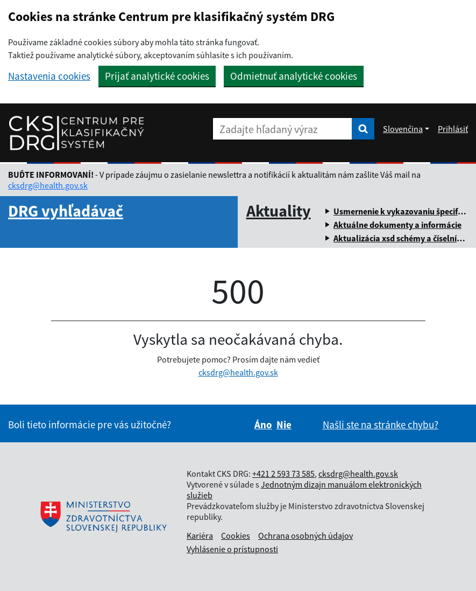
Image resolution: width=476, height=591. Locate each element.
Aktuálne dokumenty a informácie (397, 224)
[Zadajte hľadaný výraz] (282, 129)
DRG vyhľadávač (65, 211)
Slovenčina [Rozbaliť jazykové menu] (403, 128)
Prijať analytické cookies (157, 75)
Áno (263, 424)
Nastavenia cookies (49, 76)
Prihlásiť (453, 128)
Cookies (235, 535)
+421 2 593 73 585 (283, 473)
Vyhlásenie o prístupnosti (232, 549)
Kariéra (200, 535)
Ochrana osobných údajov (305, 535)
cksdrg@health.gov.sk (48, 185)
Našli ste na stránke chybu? (380, 424)
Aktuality (278, 211)
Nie (284, 424)
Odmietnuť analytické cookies (293, 75)
